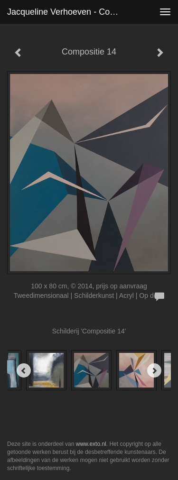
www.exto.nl (91, 444)
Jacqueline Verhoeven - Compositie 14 (68, 12)
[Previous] (24, 370)
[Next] (154, 370)
